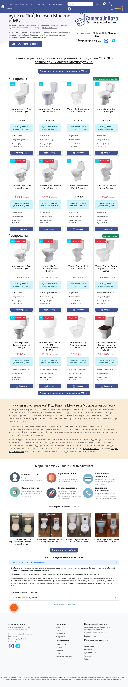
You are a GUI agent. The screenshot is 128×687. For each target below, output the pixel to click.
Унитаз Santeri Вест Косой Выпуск (21, 110)
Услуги (16, 4)
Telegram (87, 656)
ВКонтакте (88, 649)
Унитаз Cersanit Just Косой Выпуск (106, 186)
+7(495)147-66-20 (20, 639)
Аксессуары (24, 4)
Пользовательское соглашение (96, 633)
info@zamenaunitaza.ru (20, 642)
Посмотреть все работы (64, 550)
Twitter (86, 659)
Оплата (58, 653)
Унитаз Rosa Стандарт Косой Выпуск (50, 110)
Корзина (116, 8)
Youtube (87, 643)
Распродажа (46, 4)
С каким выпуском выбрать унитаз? (24, 592)
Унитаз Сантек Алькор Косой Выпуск (50, 186)
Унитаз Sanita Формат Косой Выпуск (78, 110)
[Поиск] (80, 4)
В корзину (21, 152)
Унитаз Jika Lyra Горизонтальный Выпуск (21, 345)
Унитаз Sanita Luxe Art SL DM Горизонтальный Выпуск (50, 346)
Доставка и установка (64, 657)
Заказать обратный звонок (25, 43)
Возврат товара (90, 636)
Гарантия (59, 650)
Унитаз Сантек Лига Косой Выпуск (21, 186)
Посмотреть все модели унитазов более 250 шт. (64, 71)
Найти (97, 4)
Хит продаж (35, 4)
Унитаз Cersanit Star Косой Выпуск (78, 186)
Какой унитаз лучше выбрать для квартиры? (28, 562)
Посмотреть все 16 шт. (110, 236)
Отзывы (9, 8)
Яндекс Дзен (89, 646)
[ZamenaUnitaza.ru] (17, 624)
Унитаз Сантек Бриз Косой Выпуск (106, 110)
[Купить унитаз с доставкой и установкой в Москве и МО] (2, 6)
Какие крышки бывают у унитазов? (24, 598)
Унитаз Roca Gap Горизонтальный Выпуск (78, 345)
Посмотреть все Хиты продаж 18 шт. (106, 79)
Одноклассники (90, 653)
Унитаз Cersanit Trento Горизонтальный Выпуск (106, 268)
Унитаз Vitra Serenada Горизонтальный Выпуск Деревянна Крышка (106, 346)
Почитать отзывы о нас (64, 604)
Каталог (9, 4)
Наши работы (57, 4)
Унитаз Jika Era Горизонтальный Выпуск (50, 268)
